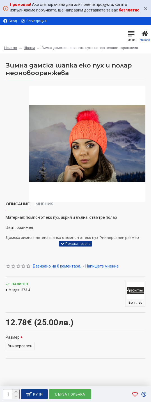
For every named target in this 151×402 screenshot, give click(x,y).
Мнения (44, 204)
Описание (18, 204)
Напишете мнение (102, 266)
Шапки (29, 48)
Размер (13, 337)
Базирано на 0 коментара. (57, 266)
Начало (10, 48)
